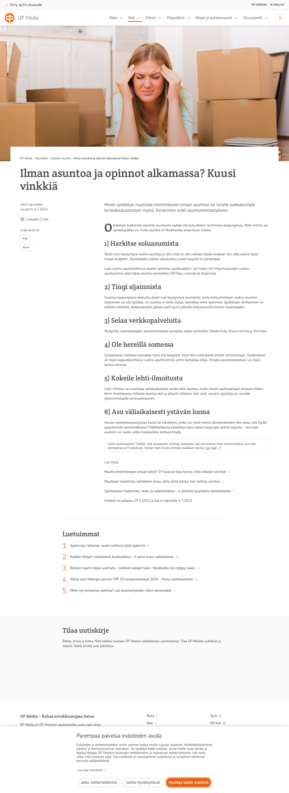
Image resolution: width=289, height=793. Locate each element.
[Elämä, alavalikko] (160, 18)
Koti (131, 17)
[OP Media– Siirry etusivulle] (24, 18)
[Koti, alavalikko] (139, 18)
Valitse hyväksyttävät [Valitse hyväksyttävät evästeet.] (143, 782)
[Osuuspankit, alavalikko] (267, 18)
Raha (113, 17)
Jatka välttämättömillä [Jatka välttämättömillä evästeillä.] (98, 782)
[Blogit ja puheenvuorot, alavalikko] (237, 18)
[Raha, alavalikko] (122, 18)
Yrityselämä (175, 17)
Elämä (151, 17)
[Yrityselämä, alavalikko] (189, 18)
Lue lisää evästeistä (89, 770)
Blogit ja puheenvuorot (214, 17)
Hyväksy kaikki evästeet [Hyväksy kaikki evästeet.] (189, 782)
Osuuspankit (253, 17)
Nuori (26, 247)
